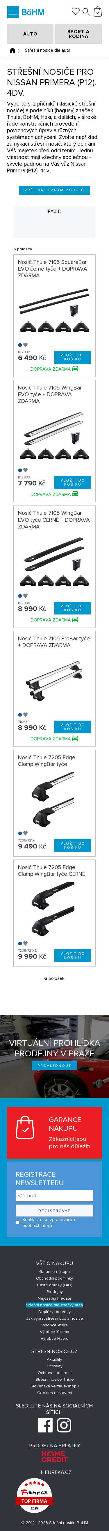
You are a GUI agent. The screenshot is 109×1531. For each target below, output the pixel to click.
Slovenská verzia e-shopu (55, 1386)
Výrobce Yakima (54, 1331)
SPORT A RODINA (78, 34)
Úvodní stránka (12, 50)
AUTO (30, 34)
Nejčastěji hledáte (55, 1298)
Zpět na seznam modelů (54, 190)
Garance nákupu (54, 1271)
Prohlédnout (54, 1066)
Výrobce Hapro (55, 1338)
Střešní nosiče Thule (54, 1379)
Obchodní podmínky (54, 1278)
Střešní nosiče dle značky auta (54, 1305)
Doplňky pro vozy (54, 1311)
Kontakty (54, 1366)
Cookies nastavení (54, 1392)
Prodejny (55, 1291)
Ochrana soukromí (55, 1372)
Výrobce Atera (54, 1325)
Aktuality (54, 1359)
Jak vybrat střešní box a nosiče (54, 1318)
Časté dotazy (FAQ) (54, 1284)
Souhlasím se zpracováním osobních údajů (45, 1222)
